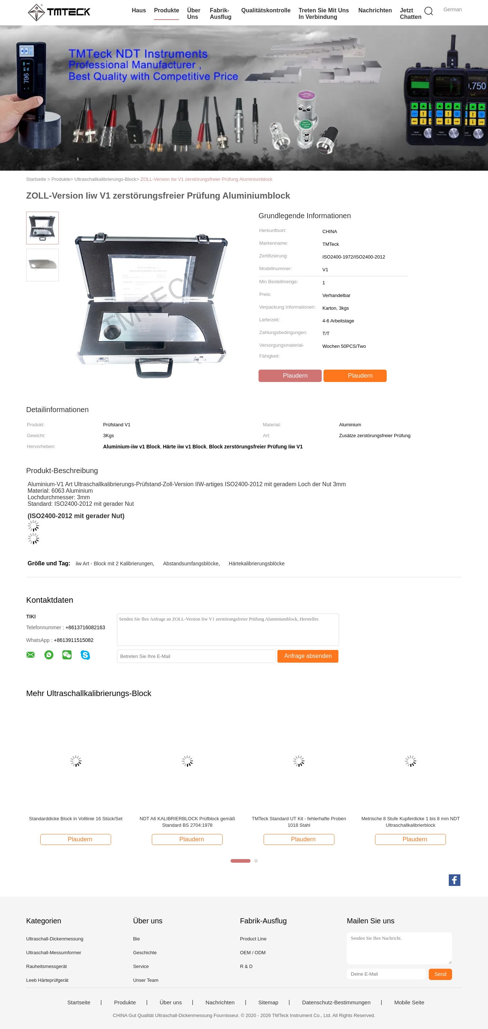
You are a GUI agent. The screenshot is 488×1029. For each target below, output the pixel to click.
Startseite (78, 1002)
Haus (139, 10)
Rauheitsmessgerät (46, 966)
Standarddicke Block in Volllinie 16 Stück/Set (75, 818)
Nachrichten (375, 10)
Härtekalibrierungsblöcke (257, 563)
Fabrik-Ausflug (221, 13)
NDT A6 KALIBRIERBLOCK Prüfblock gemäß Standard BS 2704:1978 (187, 822)
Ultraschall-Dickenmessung (55, 938)
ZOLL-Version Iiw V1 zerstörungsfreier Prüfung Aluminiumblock (206, 179)
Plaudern (291, 375)
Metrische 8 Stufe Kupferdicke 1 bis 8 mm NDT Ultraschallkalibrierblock (410, 822)
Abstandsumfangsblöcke (191, 563)
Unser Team (145, 980)
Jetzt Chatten (411, 13)
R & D (246, 966)
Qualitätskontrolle (265, 10)
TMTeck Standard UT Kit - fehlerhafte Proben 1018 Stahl (299, 822)
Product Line (253, 938)
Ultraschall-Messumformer (53, 952)
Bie (136, 938)
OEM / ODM (253, 952)
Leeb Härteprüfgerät (47, 980)
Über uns (193, 13)
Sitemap (268, 1002)
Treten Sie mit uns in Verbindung (323, 13)
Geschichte (144, 952)
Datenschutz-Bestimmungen (336, 1002)
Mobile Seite (409, 1002)
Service (141, 966)
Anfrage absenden (308, 656)
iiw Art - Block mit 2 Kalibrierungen (114, 563)
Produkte (166, 10)
